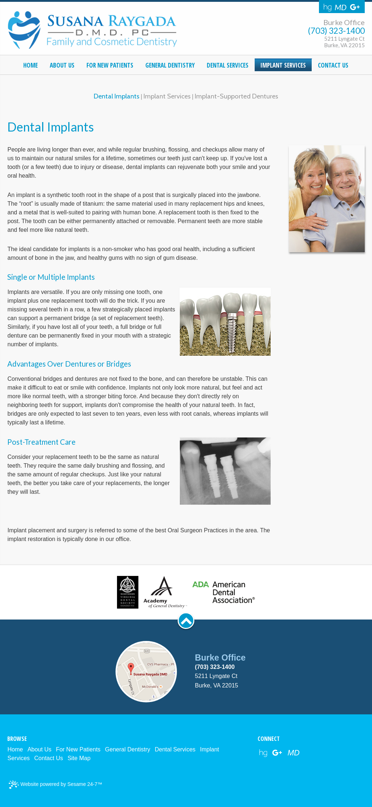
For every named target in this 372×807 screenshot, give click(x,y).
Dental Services (175, 749)
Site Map (79, 758)
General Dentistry (127, 749)
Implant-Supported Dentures (236, 96)
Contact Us (48, 758)
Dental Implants (117, 96)
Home (15, 749)
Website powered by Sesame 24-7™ (55, 784)
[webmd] (293, 753)
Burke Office (344, 22)
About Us (40, 749)
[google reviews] (277, 752)
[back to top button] (186, 620)
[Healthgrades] (327, 7)
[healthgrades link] (263, 752)
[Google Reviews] (355, 7)
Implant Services (167, 96)
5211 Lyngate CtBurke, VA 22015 (344, 42)
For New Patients (78, 749)
